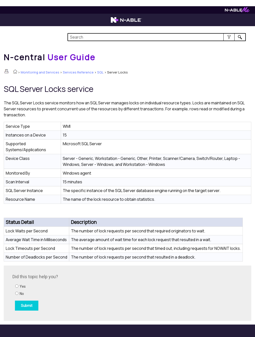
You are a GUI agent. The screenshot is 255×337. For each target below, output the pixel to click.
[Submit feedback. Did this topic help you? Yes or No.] (79, 292)
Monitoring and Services (40, 72)
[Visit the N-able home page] (126, 22)
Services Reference (78, 72)
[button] (229, 37)
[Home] (49, 57)
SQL (100, 72)
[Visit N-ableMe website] (237, 11)
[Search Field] (156, 37)
